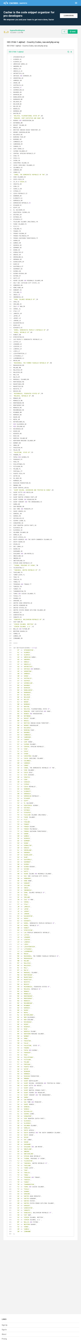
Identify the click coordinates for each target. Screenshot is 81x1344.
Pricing (4, 1339)
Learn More (69, 16)
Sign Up (4, 1325)
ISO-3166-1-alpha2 (16, 52)
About (4, 1334)
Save (72, 31)
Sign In (4, 1330)
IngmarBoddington (17, 30)
